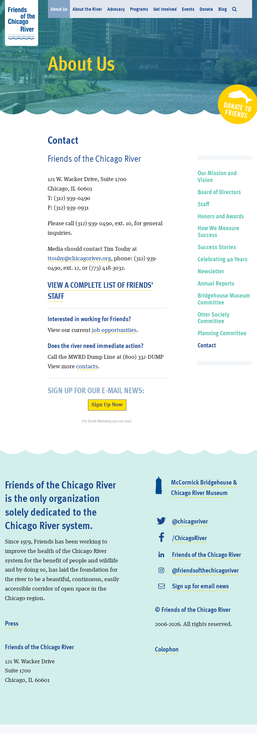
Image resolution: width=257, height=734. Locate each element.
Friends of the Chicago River (206, 554)
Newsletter (211, 271)
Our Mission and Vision (217, 176)
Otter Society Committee (213, 317)
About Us (59, 8)
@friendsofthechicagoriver (205, 570)
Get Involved (165, 8)
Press (11, 623)
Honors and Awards (221, 216)
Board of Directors (219, 191)
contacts (87, 367)
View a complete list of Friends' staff (100, 290)
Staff (203, 204)
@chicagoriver (190, 521)
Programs (139, 8)
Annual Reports (216, 283)
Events (188, 8)
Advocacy (116, 8)
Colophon (167, 649)
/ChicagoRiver (189, 537)
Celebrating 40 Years (222, 259)
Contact (207, 345)
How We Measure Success (218, 231)
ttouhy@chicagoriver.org (79, 259)
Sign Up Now (107, 405)
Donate (206, 8)
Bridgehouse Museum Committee (224, 298)
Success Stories (217, 246)
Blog (222, 8)
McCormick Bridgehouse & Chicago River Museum (204, 487)
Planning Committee (222, 333)
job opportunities (114, 330)
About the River (87, 8)
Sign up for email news (200, 586)
